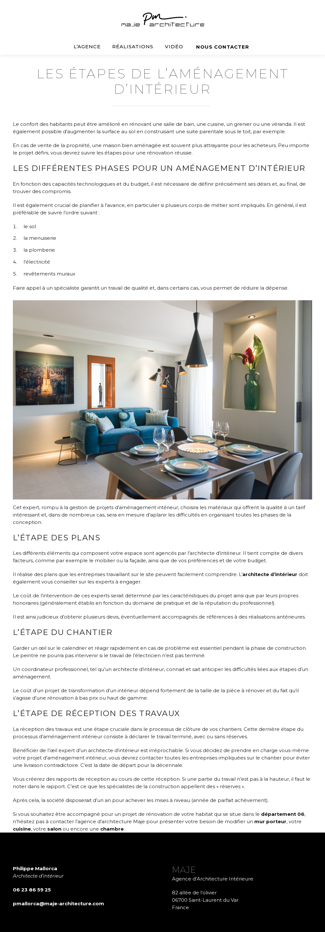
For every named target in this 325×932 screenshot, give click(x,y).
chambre (112, 829)
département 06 (282, 814)
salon (54, 829)
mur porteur (270, 821)
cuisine (22, 829)
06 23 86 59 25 (32, 890)
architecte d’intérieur (269, 574)
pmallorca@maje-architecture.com (58, 903)
